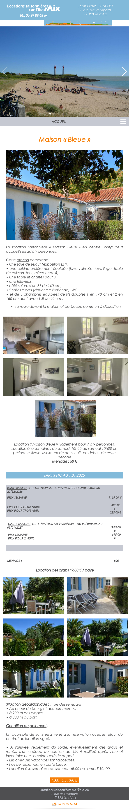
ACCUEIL (59, 121)
